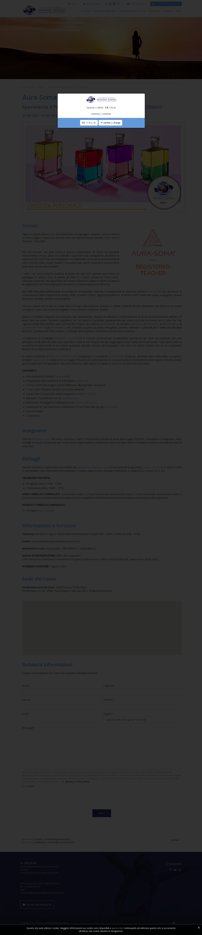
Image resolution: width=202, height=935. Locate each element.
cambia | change (110, 122)
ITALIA (89, 122)
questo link (117, 928)
